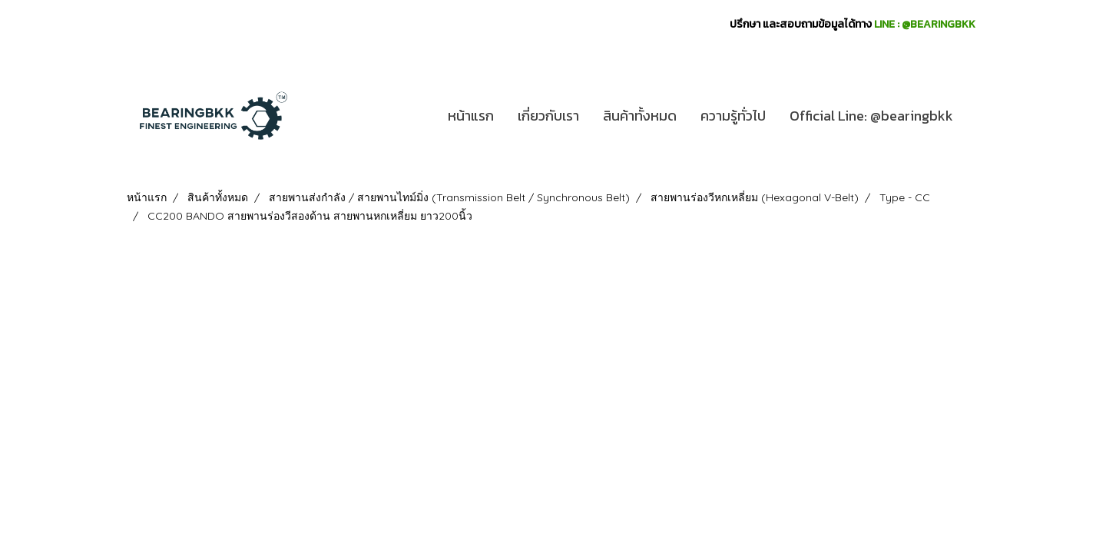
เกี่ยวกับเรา (548, 115)
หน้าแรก (471, 115)
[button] (978, 116)
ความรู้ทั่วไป (733, 115)
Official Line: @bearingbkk (871, 115)
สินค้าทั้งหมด (640, 115)
